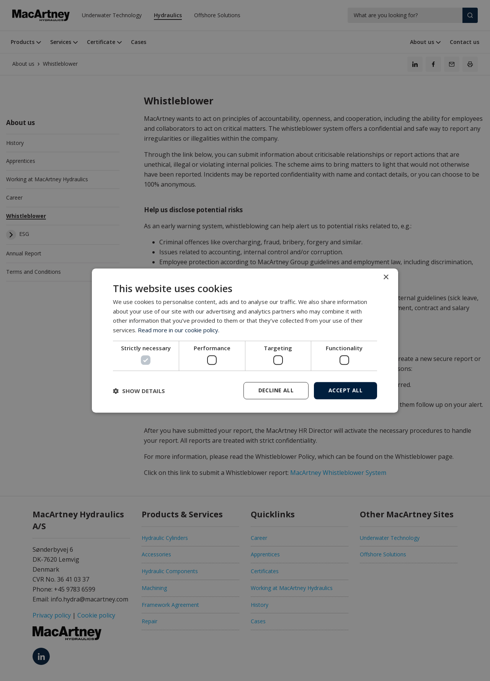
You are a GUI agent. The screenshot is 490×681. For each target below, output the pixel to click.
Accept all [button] (345, 390)
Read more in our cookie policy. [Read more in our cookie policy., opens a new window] (178, 330)
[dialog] (245, 340)
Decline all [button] (276, 390)
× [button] (386, 277)
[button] (139, 390)
